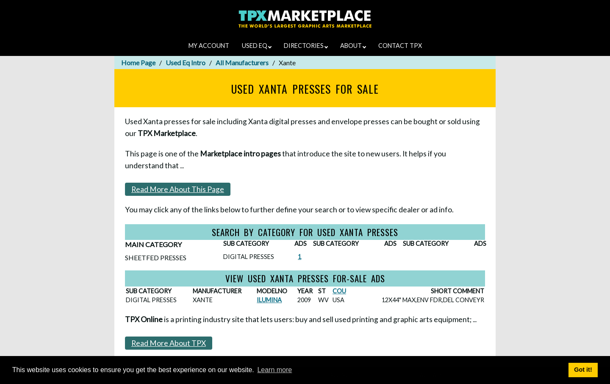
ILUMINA (269, 299)
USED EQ (257, 45)
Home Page (138, 62)
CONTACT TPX (400, 45)
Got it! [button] (583, 369)
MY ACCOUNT (209, 45)
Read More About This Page (177, 189)
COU (339, 291)
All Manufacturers (242, 62)
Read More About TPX (168, 343)
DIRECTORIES (306, 45)
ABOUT (353, 45)
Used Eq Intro (185, 62)
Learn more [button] (274, 369)
